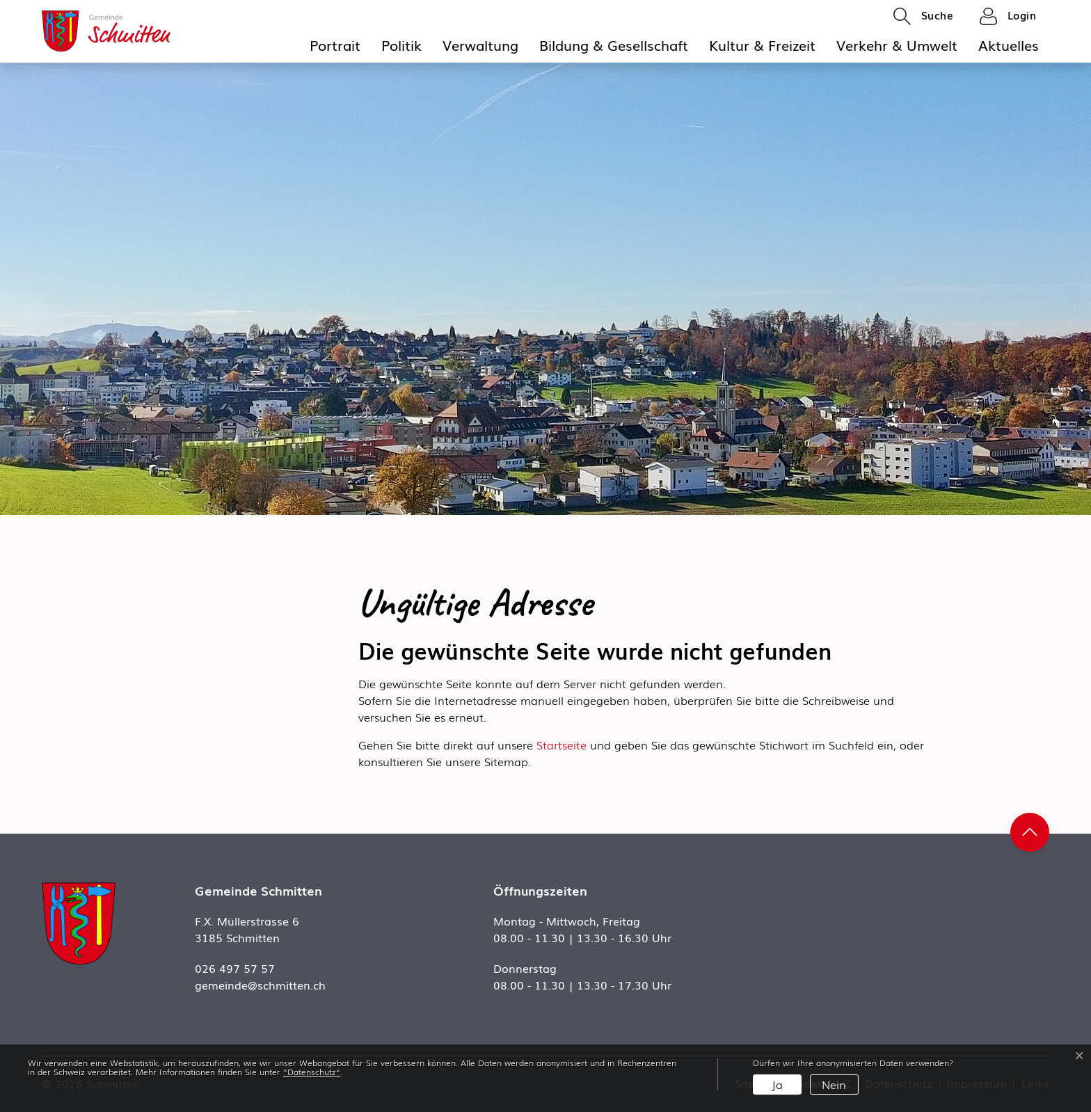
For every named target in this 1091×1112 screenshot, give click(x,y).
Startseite (561, 744)
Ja (777, 1084)
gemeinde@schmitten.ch (260, 984)
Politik (401, 44)
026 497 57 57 (235, 968)
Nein (834, 1084)
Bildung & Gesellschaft (613, 44)
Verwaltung (480, 44)
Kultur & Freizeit (762, 44)
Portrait (335, 44)
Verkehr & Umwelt (896, 44)
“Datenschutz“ (311, 1071)
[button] (923, 16)
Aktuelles (1008, 44)
